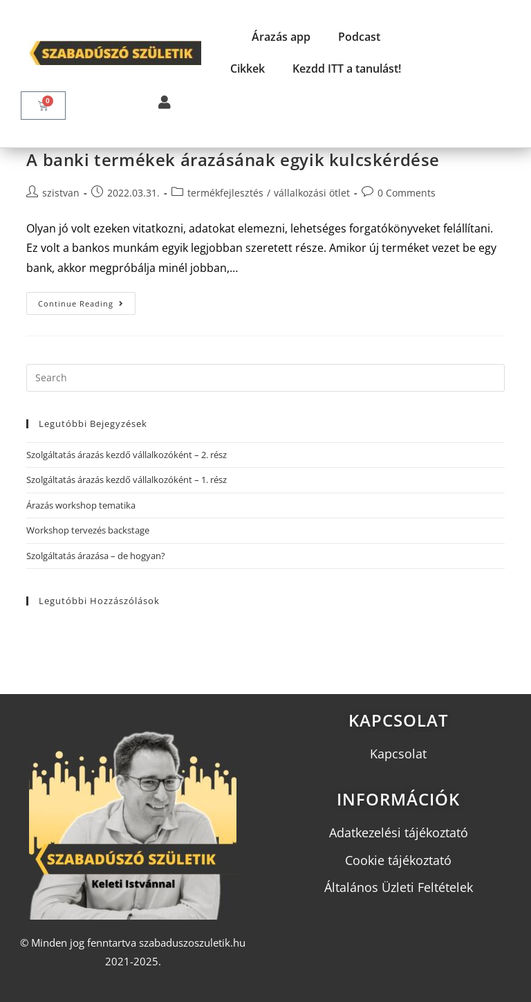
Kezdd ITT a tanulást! (346, 68)
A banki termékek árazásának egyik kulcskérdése (233, 159)
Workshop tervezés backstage (87, 530)
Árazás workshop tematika (81, 505)
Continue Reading (87, 300)
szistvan (61, 192)
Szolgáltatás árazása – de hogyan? (95, 555)
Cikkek (247, 68)
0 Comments (407, 192)
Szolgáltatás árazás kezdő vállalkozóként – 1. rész (126, 479)
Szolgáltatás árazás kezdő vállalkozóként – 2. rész (126, 454)
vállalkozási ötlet (312, 192)
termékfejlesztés (225, 192)
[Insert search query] (265, 378)
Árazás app (281, 36)
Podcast (359, 36)
